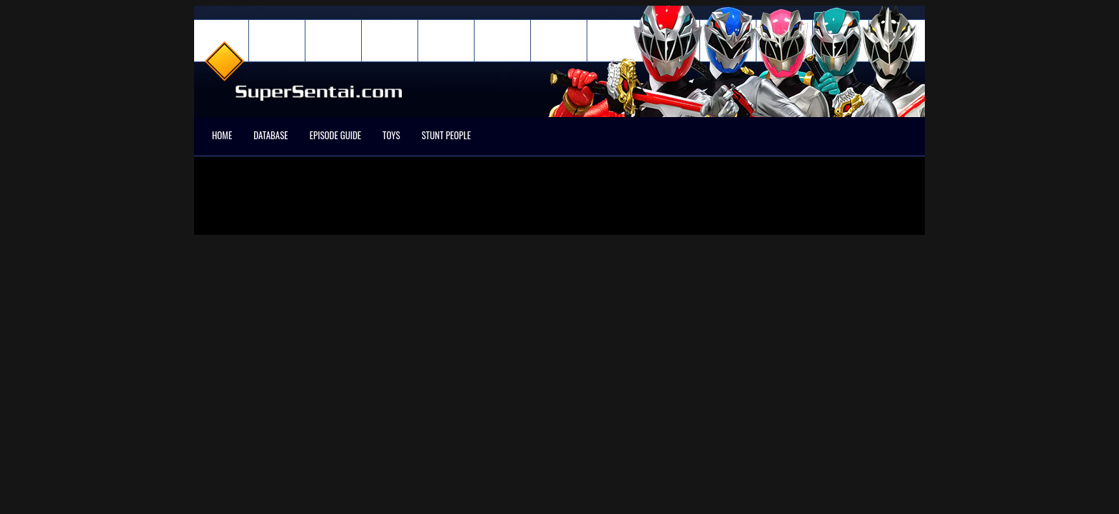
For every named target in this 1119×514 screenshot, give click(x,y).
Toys (391, 135)
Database (270, 135)
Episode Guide (335, 135)
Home (222, 135)
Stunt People (446, 135)
